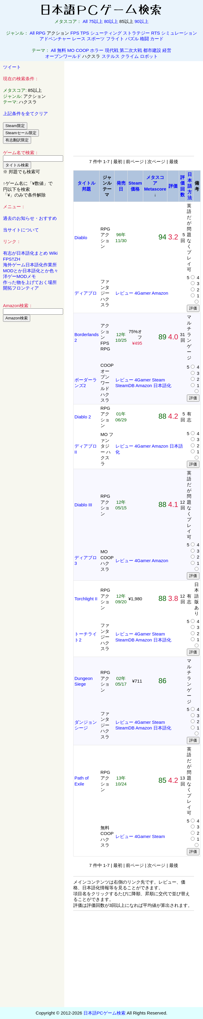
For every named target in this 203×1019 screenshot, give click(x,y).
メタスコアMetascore (155, 183)
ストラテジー (136, 32)
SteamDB (125, 385)
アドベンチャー (55, 38)
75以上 (96, 21)
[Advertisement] (32, 417)
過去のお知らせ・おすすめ (30, 218)
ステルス (111, 56)
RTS (155, 32)
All (85, 21)
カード (157, 38)
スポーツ (96, 38)
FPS (75, 32)
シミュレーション (179, 32)
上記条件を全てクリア (25, 113)
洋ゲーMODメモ (19, 276)
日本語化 (162, 385)
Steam (158, 379)
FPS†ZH (11, 259)
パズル (132, 38)
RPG (41, 32)
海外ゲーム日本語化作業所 (30, 264)
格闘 (144, 38)
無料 (61, 50)
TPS (84, 32)
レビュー (124, 293)
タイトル (86, 182)
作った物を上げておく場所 (30, 282)
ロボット (149, 56)
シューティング (106, 32)
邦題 (86, 188)
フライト (115, 38)
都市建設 (152, 50)
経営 (166, 50)
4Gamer (143, 293)
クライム (130, 56)
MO (70, 50)
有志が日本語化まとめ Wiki (30, 253)
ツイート (12, 66)
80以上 (111, 21)
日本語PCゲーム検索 (104, 1012)
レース (79, 38)
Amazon (160, 293)
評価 (173, 185)
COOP (82, 50)
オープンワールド (63, 56)
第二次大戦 (131, 50)
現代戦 (111, 50)
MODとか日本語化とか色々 (30, 270)
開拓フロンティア (21, 287)
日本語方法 (189, 186)
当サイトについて (21, 229)
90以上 (142, 21)
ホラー (96, 50)
